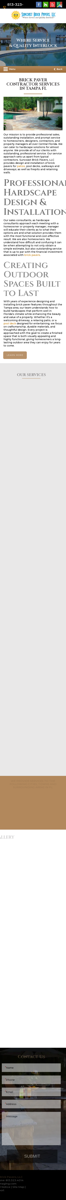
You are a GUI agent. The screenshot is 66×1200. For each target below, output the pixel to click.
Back (58, 69)
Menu (9, 69)
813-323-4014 (15, 7)
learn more (14, 355)
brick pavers (32, 255)
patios (21, 166)
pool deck (10, 323)
